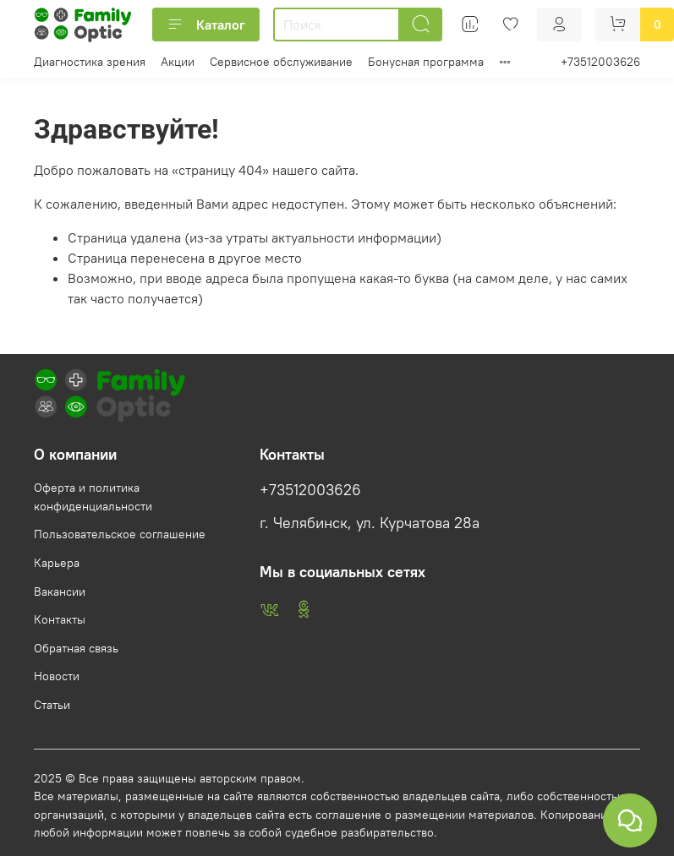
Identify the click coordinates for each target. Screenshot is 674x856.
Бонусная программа (426, 61)
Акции (178, 61)
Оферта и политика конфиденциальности (93, 497)
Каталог (206, 24)
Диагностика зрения (89, 61)
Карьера (56, 562)
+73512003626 (600, 61)
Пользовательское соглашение (119, 534)
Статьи (52, 704)
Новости (56, 676)
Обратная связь (76, 648)
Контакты (59, 619)
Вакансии (59, 591)
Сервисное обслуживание (281, 61)
